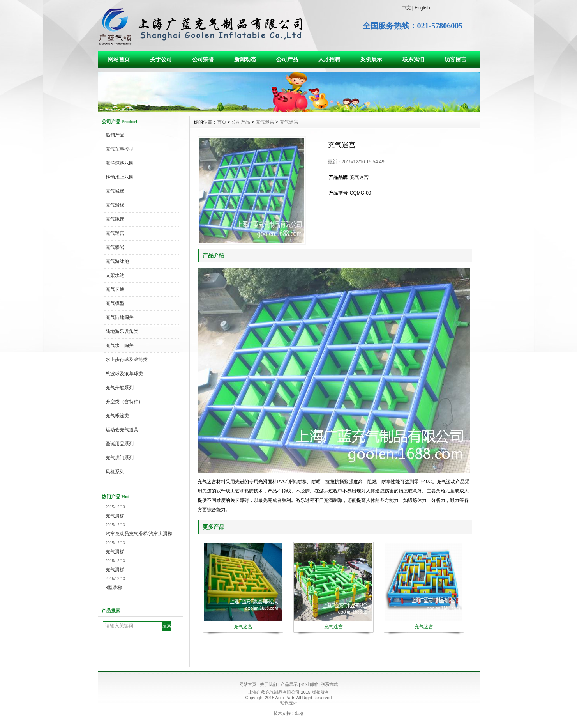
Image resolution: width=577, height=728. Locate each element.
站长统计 (288, 702)
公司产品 (287, 59)
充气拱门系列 (120, 458)
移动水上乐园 (120, 177)
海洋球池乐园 (120, 163)
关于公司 (161, 59)
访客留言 (455, 59)
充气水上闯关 (120, 345)
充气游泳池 (117, 261)
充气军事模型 (120, 149)
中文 (406, 8)
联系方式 (329, 684)
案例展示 (371, 59)
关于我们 (268, 684)
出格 (299, 713)
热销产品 (115, 135)
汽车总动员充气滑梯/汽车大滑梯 (139, 534)
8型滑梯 (114, 587)
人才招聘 (329, 59)
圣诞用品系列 (120, 443)
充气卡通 (115, 289)
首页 (221, 122)
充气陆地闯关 (120, 317)
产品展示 (289, 684)
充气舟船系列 (120, 387)
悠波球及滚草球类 (124, 373)
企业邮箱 (309, 684)
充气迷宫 (115, 233)
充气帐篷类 (117, 415)
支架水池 (115, 275)
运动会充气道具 (122, 429)
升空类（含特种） (124, 401)
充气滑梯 (115, 205)
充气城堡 (115, 191)
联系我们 (413, 59)
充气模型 (115, 303)
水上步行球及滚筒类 (127, 359)
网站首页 (119, 59)
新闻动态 (245, 59)
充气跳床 (115, 219)
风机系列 (115, 472)
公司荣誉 (203, 59)
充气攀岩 (115, 247)
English (422, 8)
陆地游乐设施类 (122, 331)
